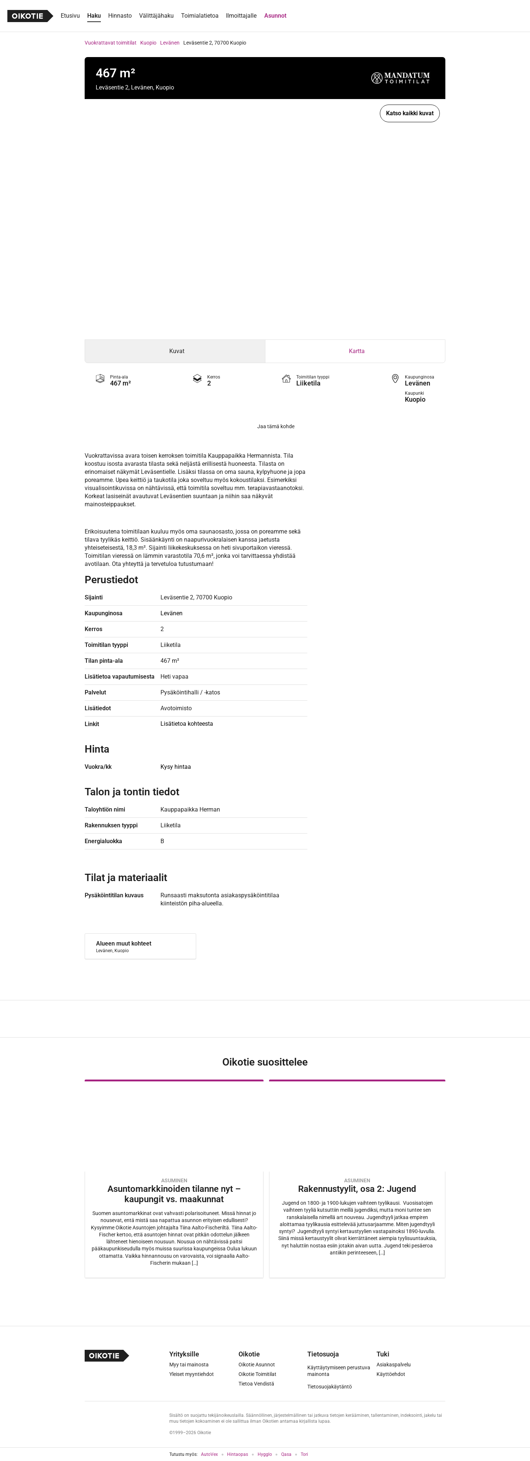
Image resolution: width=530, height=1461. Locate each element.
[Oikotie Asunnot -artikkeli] (174, 1179)
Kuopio (148, 43)
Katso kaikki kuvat (410, 113)
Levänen (170, 43)
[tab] (175, 351)
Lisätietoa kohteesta (186, 723)
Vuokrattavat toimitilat (111, 43)
